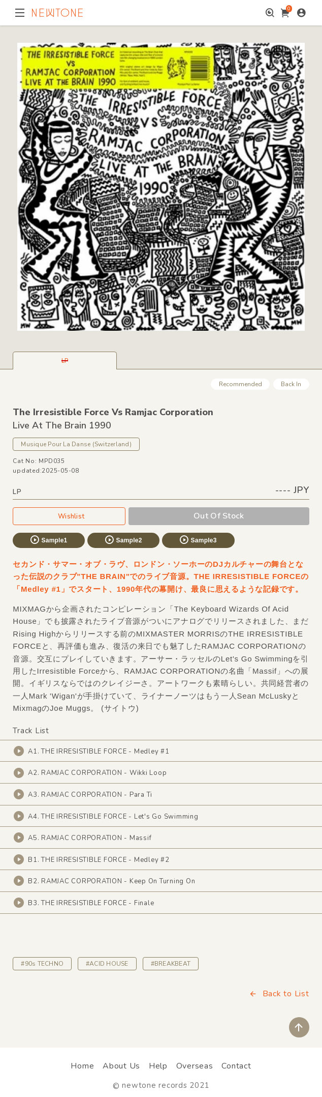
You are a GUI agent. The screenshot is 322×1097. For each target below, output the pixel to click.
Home (82, 1066)
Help (158, 1066)
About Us (121, 1066)
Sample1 (48, 540)
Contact (236, 1066)
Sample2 (123, 540)
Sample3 (197, 540)
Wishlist (69, 516)
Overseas (194, 1066)
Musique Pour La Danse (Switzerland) (76, 444)
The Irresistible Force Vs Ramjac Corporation (113, 412)
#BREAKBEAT (170, 964)
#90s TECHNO (42, 964)
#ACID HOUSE (107, 964)
